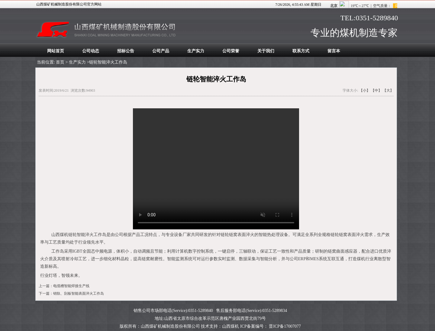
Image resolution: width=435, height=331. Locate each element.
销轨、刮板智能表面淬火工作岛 (78, 293)
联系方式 (300, 51)
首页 (60, 62)
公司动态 (90, 51)
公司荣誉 (230, 51)
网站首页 (55, 51)
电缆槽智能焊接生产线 (71, 286)
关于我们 (265, 51)
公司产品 (160, 51)
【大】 (388, 90)
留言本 (333, 51)
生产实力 (195, 51)
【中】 (376, 90)
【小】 (364, 90)
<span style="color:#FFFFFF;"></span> (372, 4)
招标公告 (125, 51)
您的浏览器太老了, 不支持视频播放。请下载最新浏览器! (216, 168)
